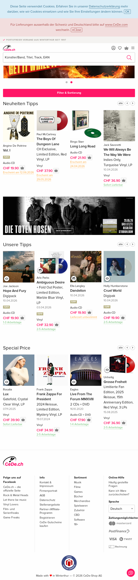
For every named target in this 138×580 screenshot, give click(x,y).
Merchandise (82, 501)
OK (127, 12)
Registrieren (47, 517)
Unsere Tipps (17, 245)
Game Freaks (11, 517)
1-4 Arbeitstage (79, 424)
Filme (77, 487)
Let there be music (15, 500)
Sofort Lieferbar (113, 185)
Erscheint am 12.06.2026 (18, 172)
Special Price (16, 348)
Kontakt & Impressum (46, 484)
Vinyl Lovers (11, 504)
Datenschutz (47, 500)
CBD (77, 515)
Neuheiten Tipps (20, 104)
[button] (66, 82)
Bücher (78, 496)
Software (79, 519)
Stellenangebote (50, 504)
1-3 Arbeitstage (12, 322)
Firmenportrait (48, 491)
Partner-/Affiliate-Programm (50, 511)
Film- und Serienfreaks (11, 510)
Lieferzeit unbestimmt (83, 317)
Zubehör (79, 510)
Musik (77, 482)
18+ (76, 524)
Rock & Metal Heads (15, 495)
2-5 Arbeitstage (46, 329)
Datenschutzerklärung (104, 6)
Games (78, 492)
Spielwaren (81, 505)
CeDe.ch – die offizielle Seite (12, 488)
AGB (42, 495)
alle (121, 103)
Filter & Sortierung (69, 92)
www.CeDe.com (116, 25)
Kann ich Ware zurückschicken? (119, 492)
